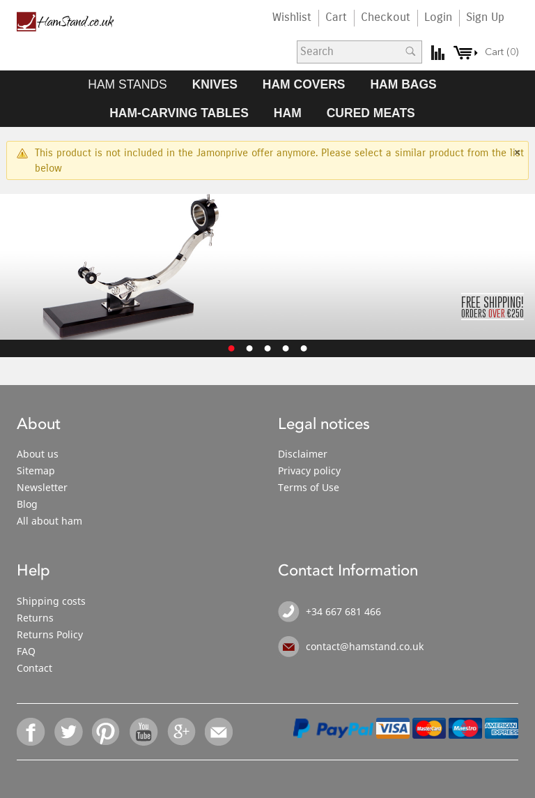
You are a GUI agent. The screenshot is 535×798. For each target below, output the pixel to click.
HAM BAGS (403, 84)
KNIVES (215, 84)
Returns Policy (50, 634)
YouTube (144, 732)
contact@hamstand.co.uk (365, 646)
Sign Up (485, 17)
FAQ (26, 651)
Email (219, 732)
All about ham (49, 520)
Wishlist (291, 17)
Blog (27, 504)
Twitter (69, 732)
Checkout (385, 17)
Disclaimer (302, 453)
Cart (336, 17)
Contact (34, 668)
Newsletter (42, 487)
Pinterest (106, 732)
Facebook (31, 732)
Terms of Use (308, 487)
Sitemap (36, 470)
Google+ (181, 732)
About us (38, 453)
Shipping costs (51, 601)
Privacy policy (309, 470)
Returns (35, 617)
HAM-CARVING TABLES (179, 113)
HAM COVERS (304, 84)
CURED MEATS (371, 113)
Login (438, 17)
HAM (288, 113)
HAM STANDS (127, 84)
